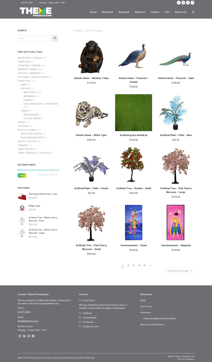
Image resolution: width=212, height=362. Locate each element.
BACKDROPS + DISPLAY (30, 57)
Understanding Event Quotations (159, 318)
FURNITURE (24, 80)
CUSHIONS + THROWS (29, 65)
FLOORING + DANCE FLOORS (33, 77)
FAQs (143, 300)
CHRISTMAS (24, 61)
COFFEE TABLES (32, 118)
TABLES (25, 110)
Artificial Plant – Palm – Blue (176, 135)
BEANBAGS (29, 96)
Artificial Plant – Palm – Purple (91, 188)
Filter (22, 175)
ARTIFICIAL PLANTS (31, 133)
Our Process (146, 306)
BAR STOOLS (30, 92)
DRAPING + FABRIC (28, 69)
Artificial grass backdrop (133, 135)
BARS (23, 84)
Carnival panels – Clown (133, 245)
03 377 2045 (27, 2)
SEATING (25, 88)
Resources (145, 312)
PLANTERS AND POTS (32, 137)
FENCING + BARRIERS (29, 73)
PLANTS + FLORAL (27, 129)
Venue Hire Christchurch (152, 324)
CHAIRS (28, 100)
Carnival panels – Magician (176, 245)
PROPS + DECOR (26, 141)
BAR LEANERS (31, 114)
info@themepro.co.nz (28, 321)
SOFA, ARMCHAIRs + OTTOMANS (41, 103)
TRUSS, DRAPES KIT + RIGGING (34, 152)
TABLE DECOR (25, 149)
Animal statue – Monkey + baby (91, 78)
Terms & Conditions (185, 359)
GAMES (21, 122)
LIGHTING (23, 126)
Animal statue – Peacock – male (176, 78)
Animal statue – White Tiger (91, 135)
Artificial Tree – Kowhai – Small (133, 188)
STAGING (22, 145)
